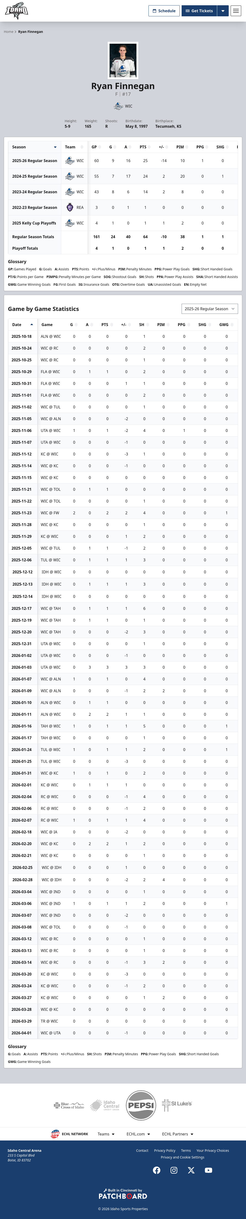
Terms (186, 1150)
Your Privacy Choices (213, 1150)
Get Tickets (199, 10)
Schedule (164, 10)
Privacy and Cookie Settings (182, 1157)
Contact (142, 1150)
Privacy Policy (164, 1150)
